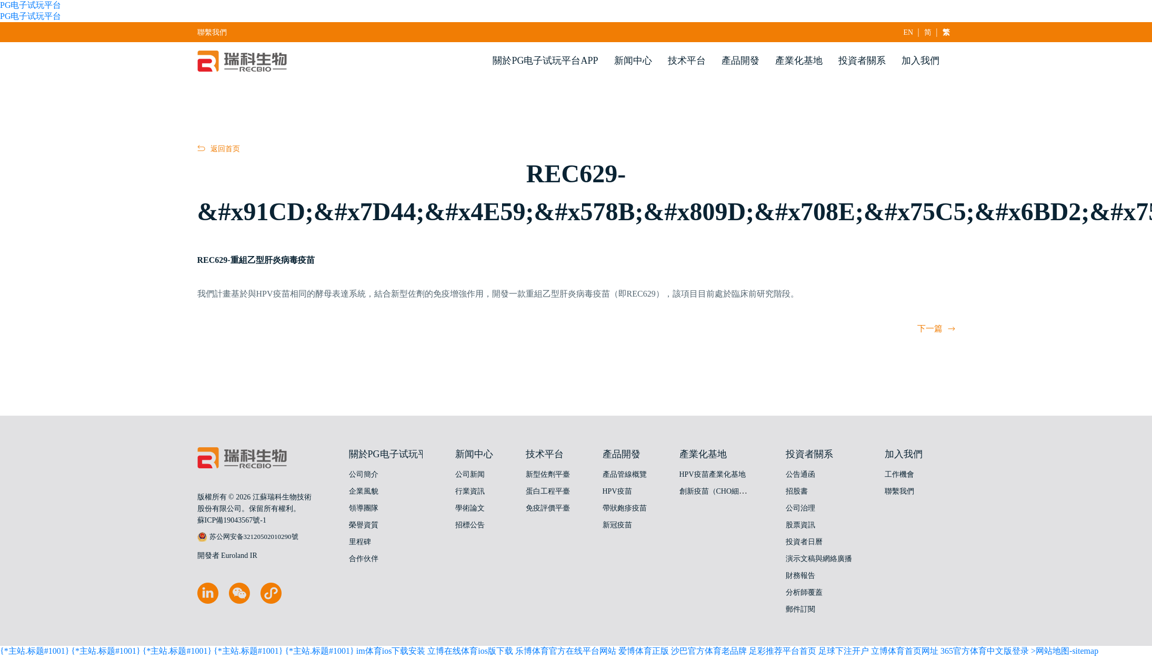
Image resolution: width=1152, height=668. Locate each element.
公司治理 (800, 508)
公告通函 (800, 474)
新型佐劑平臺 (548, 474)
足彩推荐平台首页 (782, 650)
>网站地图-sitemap (1064, 650)
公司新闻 (470, 474)
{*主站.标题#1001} (34, 650)
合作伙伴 (363, 559)
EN (909, 32)
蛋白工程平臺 (548, 491)
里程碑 (360, 542)
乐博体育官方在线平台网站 (565, 650)
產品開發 (740, 60)
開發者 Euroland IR (227, 555)
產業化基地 (799, 60)
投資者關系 (862, 60)
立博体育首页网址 (904, 650)
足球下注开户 (843, 650)
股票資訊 (800, 525)
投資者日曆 (804, 542)
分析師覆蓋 (804, 592)
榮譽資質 (363, 525)
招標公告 (470, 525)
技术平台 (687, 60)
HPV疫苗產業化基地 (712, 474)
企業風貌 (363, 491)
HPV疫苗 (617, 491)
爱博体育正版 (643, 650)
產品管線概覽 (625, 474)
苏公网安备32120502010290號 (247, 537)
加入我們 (920, 60)
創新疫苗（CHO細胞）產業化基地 (735, 491)
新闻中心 (633, 60)
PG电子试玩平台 (30, 5)
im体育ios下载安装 (391, 650)
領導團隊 (363, 508)
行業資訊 (470, 491)
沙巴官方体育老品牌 (709, 650)
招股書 (797, 491)
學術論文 (470, 508)
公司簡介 (363, 474)
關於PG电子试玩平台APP (545, 60)
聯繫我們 (212, 32)
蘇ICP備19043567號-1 (231, 520)
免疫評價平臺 (548, 508)
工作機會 (899, 474)
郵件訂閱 (800, 609)
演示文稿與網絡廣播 (819, 559)
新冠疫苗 (617, 525)
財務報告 (800, 575)
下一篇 (936, 328)
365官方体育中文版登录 (984, 650)
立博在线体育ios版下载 (470, 650)
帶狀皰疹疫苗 (625, 508)
